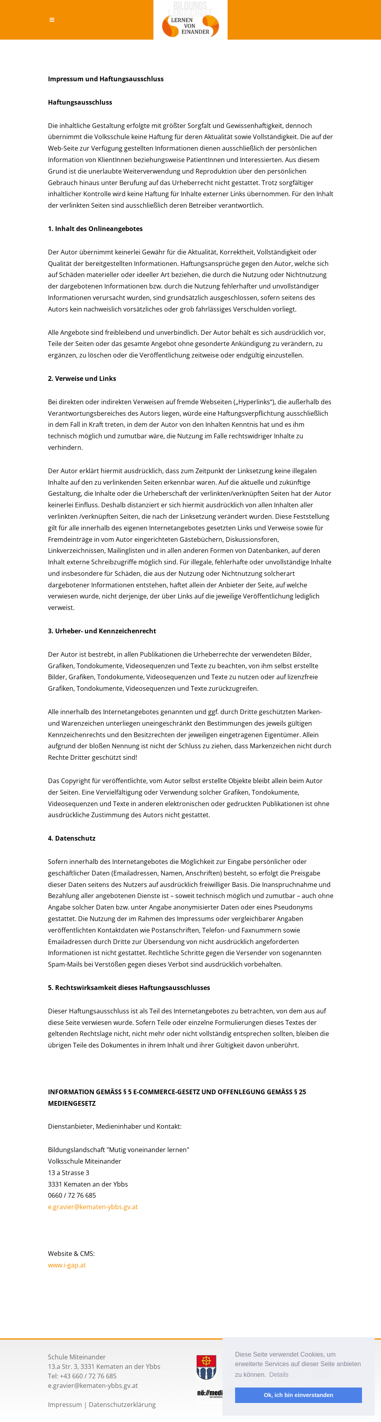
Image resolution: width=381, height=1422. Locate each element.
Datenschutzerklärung (122, 1404)
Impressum (65, 1404)
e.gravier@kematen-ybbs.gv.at (93, 1206)
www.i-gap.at (67, 1265)
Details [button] (279, 1374)
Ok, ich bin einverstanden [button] (298, 1395)
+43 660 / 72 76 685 (88, 1376)
